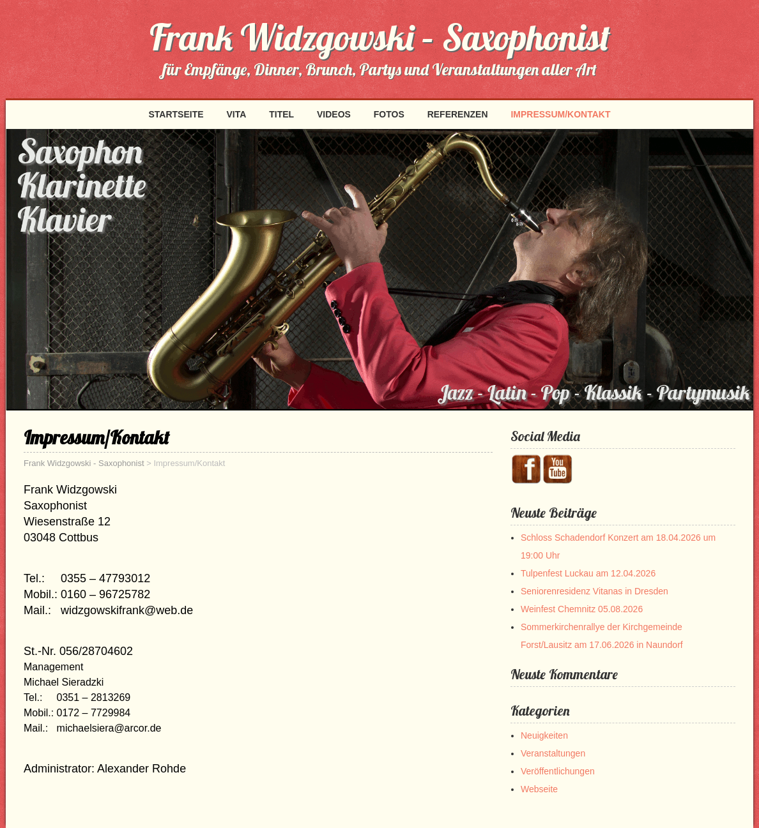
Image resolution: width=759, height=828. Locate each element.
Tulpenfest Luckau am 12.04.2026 (588, 573)
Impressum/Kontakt (560, 114)
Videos (334, 114)
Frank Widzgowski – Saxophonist (380, 37)
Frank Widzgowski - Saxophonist (84, 463)
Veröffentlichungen (558, 771)
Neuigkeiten (544, 735)
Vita (236, 114)
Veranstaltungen (553, 753)
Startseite (175, 114)
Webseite (539, 789)
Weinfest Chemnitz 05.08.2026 (582, 609)
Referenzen (457, 114)
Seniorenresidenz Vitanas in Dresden (594, 591)
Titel (281, 114)
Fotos (389, 114)
